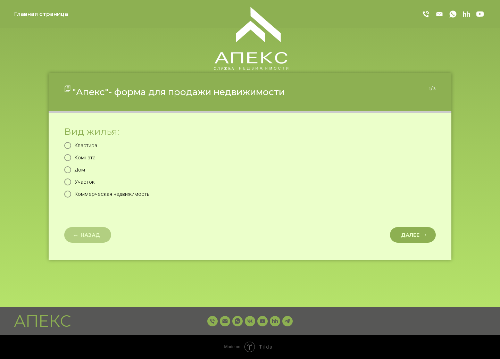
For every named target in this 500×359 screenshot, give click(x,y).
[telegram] (287, 321)
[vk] (250, 321)
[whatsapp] (453, 14)
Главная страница (41, 14)
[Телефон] (426, 14)
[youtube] (480, 14)
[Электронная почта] (439, 14)
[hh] (466, 14)
